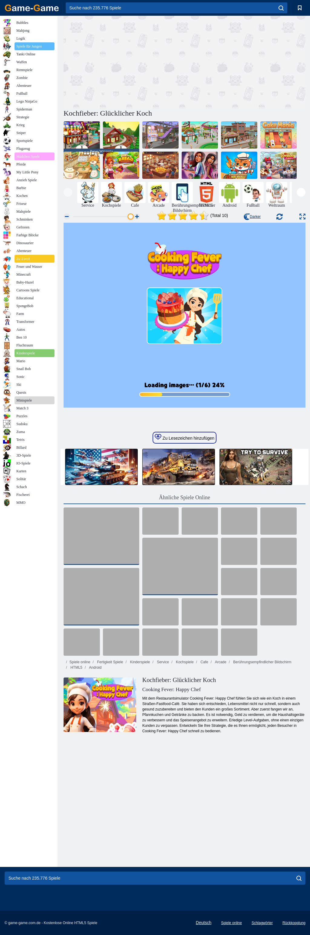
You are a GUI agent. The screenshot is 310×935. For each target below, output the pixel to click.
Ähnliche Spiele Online (184, 497)
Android (94, 667)
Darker (252, 216)
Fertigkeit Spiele (109, 662)
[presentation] (68, 192)
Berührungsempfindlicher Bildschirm (261, 662)
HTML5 (75, 667)
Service (162, 662)
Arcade (220, 662)
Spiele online (79, 662)
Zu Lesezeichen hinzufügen (184, 437)
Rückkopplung (293, 923)
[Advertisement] (124, 61)
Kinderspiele (139, 662)
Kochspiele (184, 662)
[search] (281, 8)
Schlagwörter (262, 923)
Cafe (204, 662)
